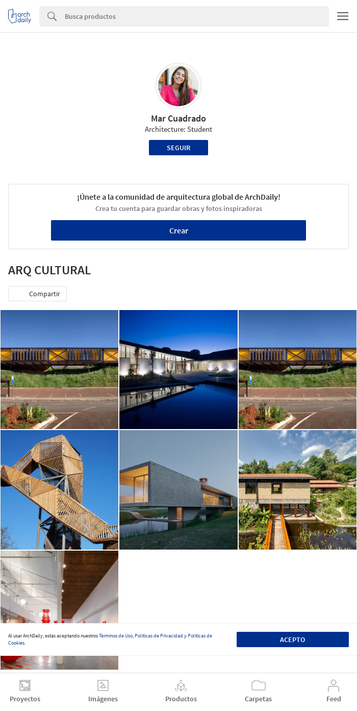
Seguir (178, 147)
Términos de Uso (116, 635)
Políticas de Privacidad (159, 635)
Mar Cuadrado (178, 118)
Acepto (292, 639)
